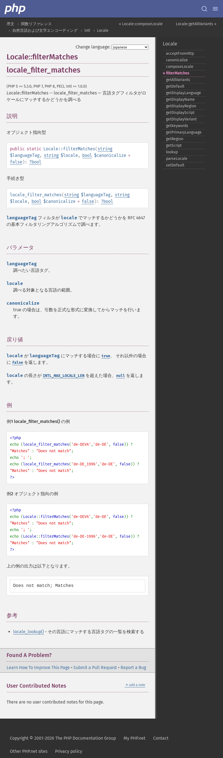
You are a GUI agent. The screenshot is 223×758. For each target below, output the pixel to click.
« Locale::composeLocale (141, 24)
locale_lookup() (28, 631)
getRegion (174, 139)
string (105, 148)
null (120, 375)
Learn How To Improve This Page (38, 667)
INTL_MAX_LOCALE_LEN (63, 375)
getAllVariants (178, 79)
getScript (174, 145)
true (105, 356)
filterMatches (177, 73)
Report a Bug (133, 667)
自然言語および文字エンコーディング (45, 30)
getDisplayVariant (181, 119)
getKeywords (177, 125)
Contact (160, 738)
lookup (172, 152)
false (16, 162)
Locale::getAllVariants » (196, 24)
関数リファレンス (36, 24)
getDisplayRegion (181, 106)
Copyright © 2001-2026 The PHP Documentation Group (63, 738)
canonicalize (177, 60)
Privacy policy (68, 751)
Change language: (93, 47)
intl (87, 30)
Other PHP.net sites (28, 751)
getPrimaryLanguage (184, 132)
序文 (10, 24)
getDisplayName (180, 99)
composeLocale (179, 66)
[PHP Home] (15, 9)
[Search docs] (204, 8)
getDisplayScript (180, 112)
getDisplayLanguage (183, 93)
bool (87, 155)
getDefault (175, 86)
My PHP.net (134, 738)
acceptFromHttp (180, 53)
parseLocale (176, 158)
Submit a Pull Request (95, 667)
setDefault (175, 165)
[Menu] (215, 8)
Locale (102, 30)
